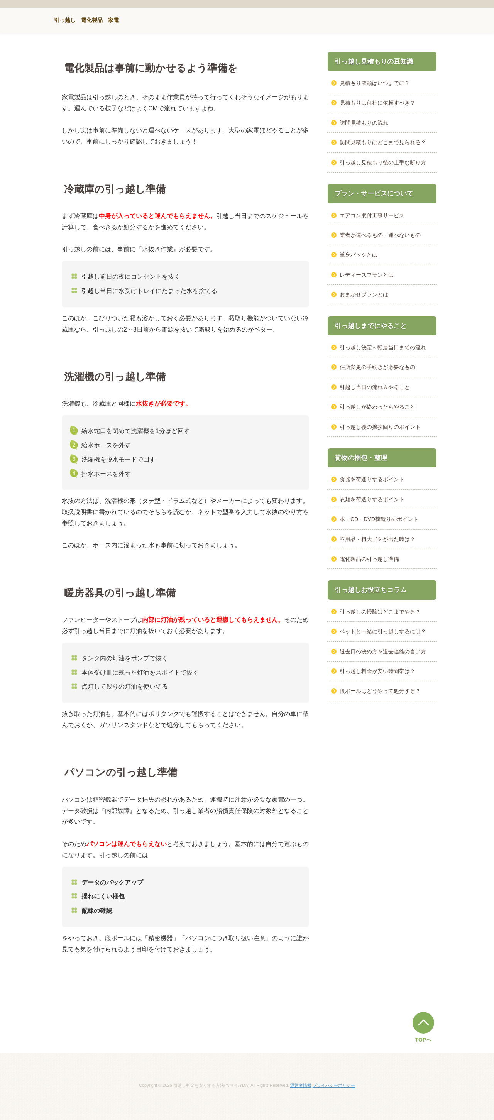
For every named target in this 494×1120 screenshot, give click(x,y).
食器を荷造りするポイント (372, 479)
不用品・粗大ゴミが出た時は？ (377, 539)
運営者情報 (300, 1085)
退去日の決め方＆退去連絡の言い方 (383, 651)
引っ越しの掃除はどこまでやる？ (380, 612)
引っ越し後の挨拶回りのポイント (380, 427)
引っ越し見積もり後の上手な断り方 (383, 162)
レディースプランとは (367, 275)
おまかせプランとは (364, 294)
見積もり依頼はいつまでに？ (375, 83)
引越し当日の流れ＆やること (375, 387)
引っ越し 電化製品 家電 (86, 20)
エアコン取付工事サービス (372, 215)
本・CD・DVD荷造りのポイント (379, 519)
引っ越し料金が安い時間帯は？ (377, 671)
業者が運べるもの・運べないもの (380, 235)
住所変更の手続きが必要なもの (377, 367)
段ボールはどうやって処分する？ (380, 691)
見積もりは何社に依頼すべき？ (377, 103)
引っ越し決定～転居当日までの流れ (383, 347)
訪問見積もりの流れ (364, 123)
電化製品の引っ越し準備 (369, 559)
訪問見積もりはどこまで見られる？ (383, 142)
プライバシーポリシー (334, 1085)
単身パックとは (358, 255)
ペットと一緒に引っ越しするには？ (383, 631)
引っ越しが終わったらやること (377, 407)
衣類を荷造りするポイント (372, 499)
